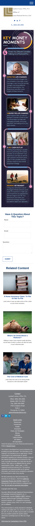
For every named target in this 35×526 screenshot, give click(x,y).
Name (6, 220)
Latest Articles (17, 437)
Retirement (17, 422)
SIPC (23, 496)
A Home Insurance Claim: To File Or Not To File (17, 297)
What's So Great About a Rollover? (17, 337)
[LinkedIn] (17, 21)
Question (6, 242)
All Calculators (17, 442)
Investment (17, 424)
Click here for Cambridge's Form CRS (13, 521)
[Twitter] (14, 21)
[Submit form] (7, 259)
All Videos (17, 439)
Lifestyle (17, 435)
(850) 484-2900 (17, 25)
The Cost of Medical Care (17, 377)
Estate (17, 426)
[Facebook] (19, 21)
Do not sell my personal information (16, 485)
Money (17, 433)
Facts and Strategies (17, 431)
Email (6, 231)
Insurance (17, 429)
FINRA (17, 496)
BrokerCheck (11, 446)
